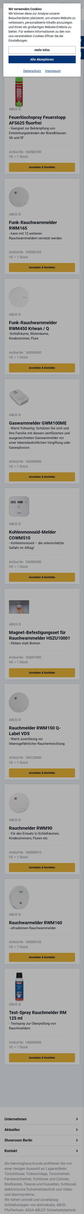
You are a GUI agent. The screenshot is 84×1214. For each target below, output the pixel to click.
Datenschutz (32, 71)
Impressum (53, 71)
